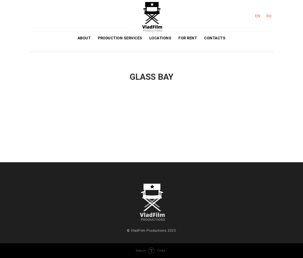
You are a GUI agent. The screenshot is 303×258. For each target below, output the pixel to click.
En (257, 16)
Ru (268, 16)
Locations (160, 38)
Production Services (120, 38)
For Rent (187, 38)
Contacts (214, 38)
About (84, 38)
